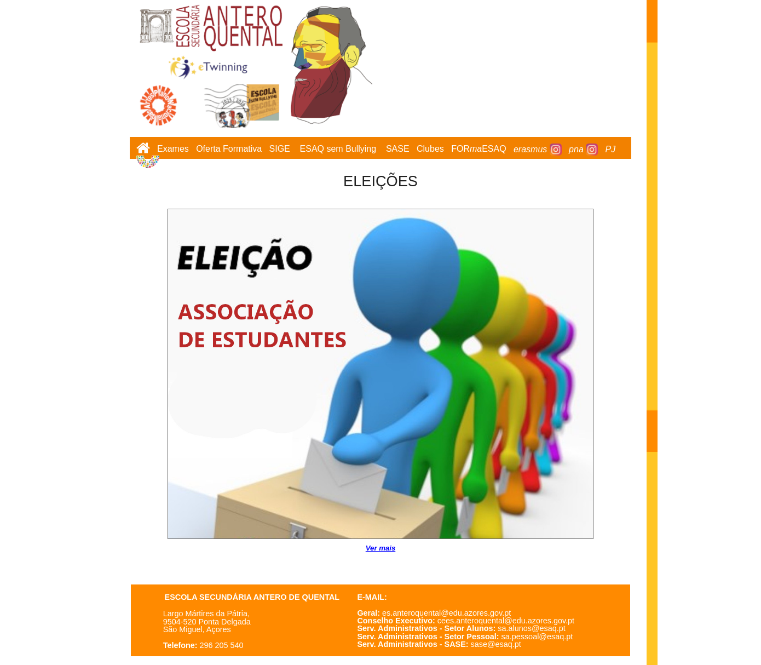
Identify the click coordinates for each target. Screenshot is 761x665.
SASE (398, 149)
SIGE (279, 149)
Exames (173, 149)
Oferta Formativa (229, 149)
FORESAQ (478, 149)
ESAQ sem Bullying (338, 149)
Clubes (430, 149)
